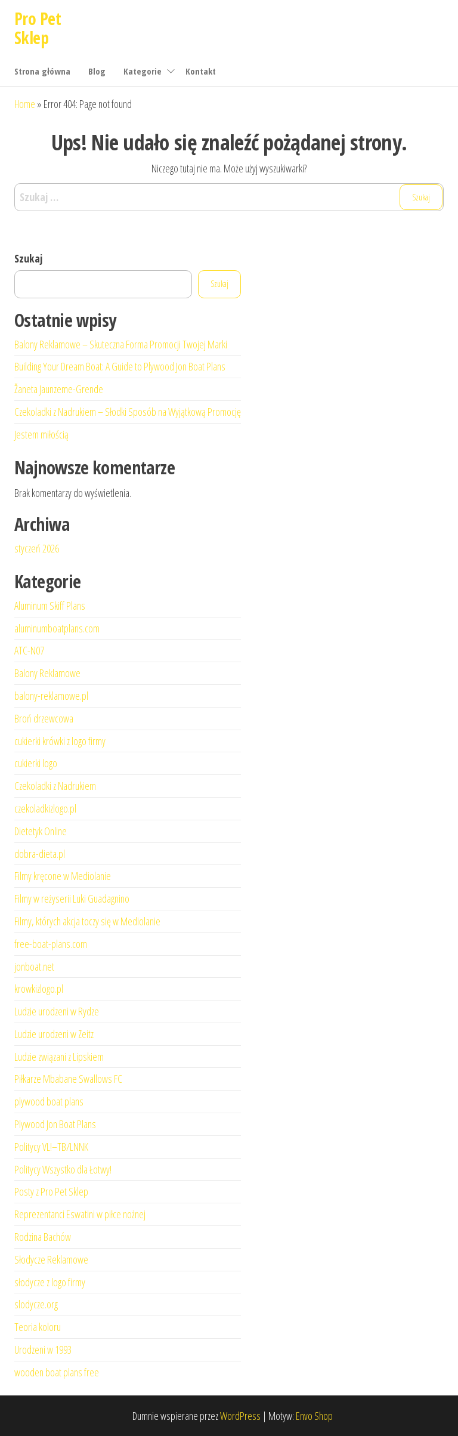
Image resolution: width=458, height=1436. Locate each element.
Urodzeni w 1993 (43, 1349)
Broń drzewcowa (43, 718)
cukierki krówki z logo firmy (60, 741)
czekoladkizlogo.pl (45, 808)
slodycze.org (36, 1304)
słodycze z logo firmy (49, 1282)
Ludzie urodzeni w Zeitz (54, 1034)
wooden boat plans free (56, 1372)
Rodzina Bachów (42, 1237)
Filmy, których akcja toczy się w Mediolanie (87, 921)
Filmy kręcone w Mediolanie (62, 876)
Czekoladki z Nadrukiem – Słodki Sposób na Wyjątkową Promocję (127, 411)
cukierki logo (35, 763)
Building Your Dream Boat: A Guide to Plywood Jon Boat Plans (119, 366)
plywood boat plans (48, 1101)
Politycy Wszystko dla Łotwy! (63, 1169)
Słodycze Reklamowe (51, 1259)
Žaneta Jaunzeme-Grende (58, 389)
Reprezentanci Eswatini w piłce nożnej (80, 1214)
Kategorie (142, 71)
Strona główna (42, 71)
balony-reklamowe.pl (51, 695)
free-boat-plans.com (50, 944)
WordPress (240, 1416)
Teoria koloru (37, 1327)
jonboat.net (34, 966)
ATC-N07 (29, 650)
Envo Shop (314, 1416)
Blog (97, 71)
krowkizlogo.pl (38, 988)
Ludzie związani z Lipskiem (59, 1056)
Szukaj (28, 258)
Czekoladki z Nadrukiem (55, 786)
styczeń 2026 (36, 548)
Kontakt (200, 71)
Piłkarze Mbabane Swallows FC (68, 1078)
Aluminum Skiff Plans (49, 605)
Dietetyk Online (40, 831)
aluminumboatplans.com (57, 628)
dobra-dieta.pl (39, 854)
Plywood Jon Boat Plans (55, 1124)
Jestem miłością (41, 434)
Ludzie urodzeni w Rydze (56, 1011)
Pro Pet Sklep (37, 28)
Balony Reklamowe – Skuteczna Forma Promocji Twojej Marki (120, 344)
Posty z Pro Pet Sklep (51, 1191)
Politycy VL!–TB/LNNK (51, 1146)
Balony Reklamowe (47, 673)
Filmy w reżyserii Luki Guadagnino (71, 898)
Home (24, 104)
